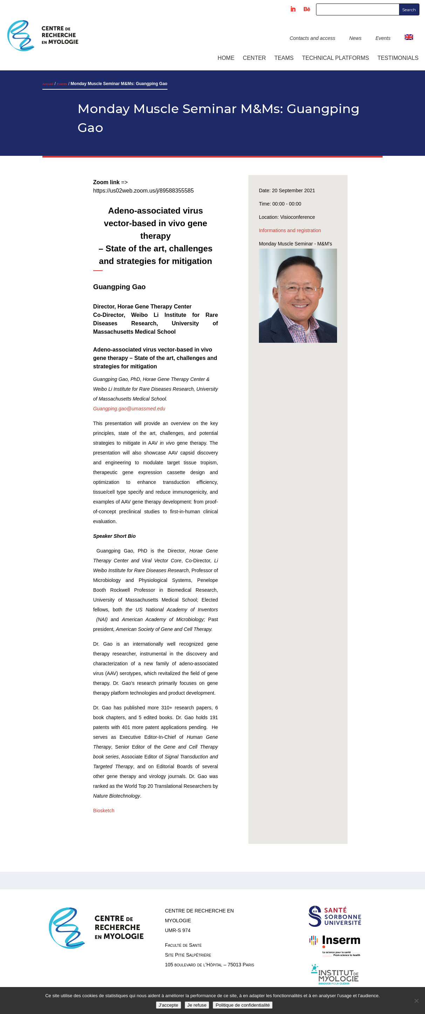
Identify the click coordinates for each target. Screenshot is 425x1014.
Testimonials (397, 58)
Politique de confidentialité (242, 1005)
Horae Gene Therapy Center (154, 307)
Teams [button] (284, 58)
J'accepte (168, 1005)
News (355, 38)
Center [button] (254, 58)
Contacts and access (312, 38)
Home (226, 58)
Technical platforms (335, 58)
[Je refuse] (416, 1000)
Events (383, 38)
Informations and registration (290, 230)
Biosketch (104, 810)
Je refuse (197, 1005)
